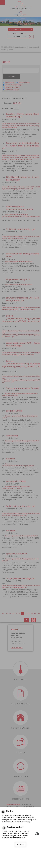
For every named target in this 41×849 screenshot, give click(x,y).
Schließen (20, 844)
